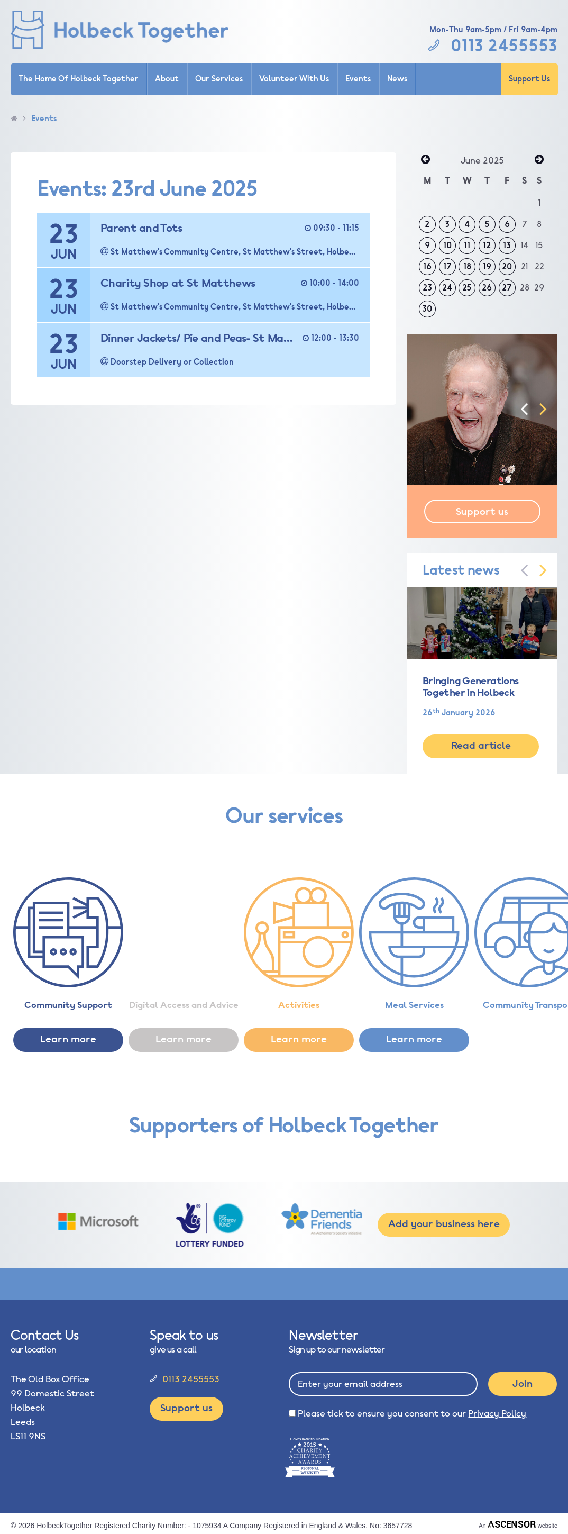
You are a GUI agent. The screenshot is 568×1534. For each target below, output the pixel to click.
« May (425, 160)
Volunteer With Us (294, 79)
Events (358, 79)
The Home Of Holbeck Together (79, 79)
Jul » (539, 160)
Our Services (219, 79)
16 (427, 266)
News (397, 79)
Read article (481, 745)
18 (467, 266)
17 (447, 266)
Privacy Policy (497, 1414)
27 (507, 288)
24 (447, 288)
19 (487, 266)
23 (427, 288)
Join (522, 1384)
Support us (482, 512)
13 (507, 245)
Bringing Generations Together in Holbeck (470, 686)
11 (467, 245)
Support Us (529, 79)
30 (427, 309)
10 (447, 245)
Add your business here (444, 1224)
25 (467, 288)
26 (487, 288)
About (167, 79)
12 (487, 245)
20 (507, 266)
